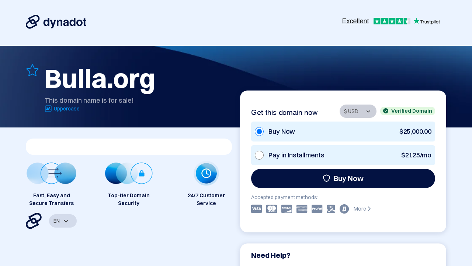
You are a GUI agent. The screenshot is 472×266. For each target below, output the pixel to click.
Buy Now (343, 178)
